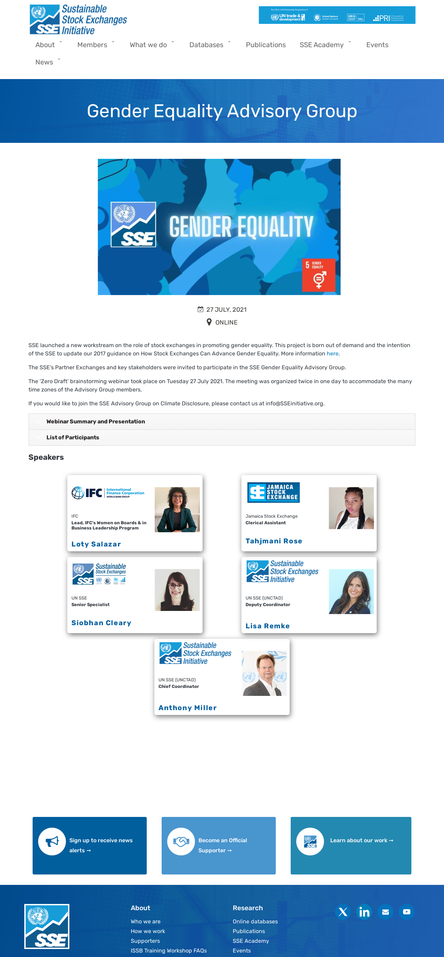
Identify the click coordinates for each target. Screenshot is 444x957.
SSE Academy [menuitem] (323, 47)
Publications (249, 931)
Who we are (146, 921)
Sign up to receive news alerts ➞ (101, 845)
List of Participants (66, 440)
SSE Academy (251, 941)
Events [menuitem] (377, 45)
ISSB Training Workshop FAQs (169, 950)
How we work (148, 931)
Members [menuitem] (94, 47)
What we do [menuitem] (150, 47)
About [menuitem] (46, 47)
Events (242, 950)
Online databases (255, 921)
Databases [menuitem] (208, 47)
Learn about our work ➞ (361, 840)
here (333, 353)
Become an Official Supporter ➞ (222, 845)
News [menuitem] (45, 64)
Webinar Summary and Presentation (89, 424)
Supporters (145, 941)
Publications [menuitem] (266, 45)
